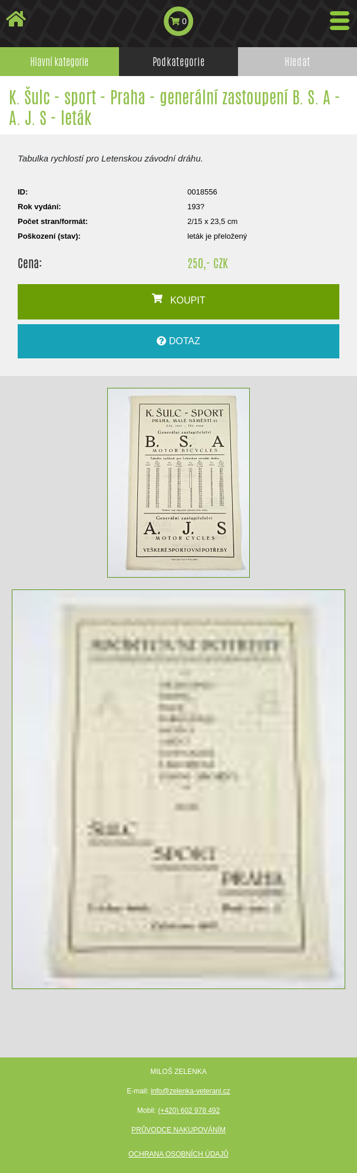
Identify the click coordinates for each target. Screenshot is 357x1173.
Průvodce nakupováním (178, 1130)
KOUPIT (179, 299)
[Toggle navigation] (339, 20)
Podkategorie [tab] (179, 61)
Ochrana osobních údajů (178, 1154)
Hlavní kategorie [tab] (59, 61)
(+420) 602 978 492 (189, 1110)
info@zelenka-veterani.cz (190, 1091)
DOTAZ (178, 341)
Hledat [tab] (297, 61)
